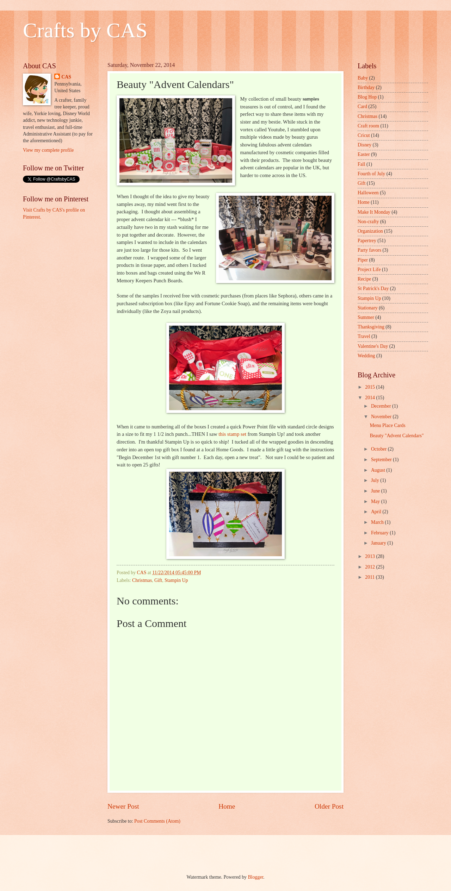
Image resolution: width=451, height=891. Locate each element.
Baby (363, 78)
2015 (370, 387)
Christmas (142, 580)
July (375, 480)
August (378, 470)
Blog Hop (367, 97)
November (382, 416)
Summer (366, 317)
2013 (370, 556)
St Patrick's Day (373, 288)
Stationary (368, 307)
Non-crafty (368, 221)
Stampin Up (176, 580)
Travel (364, 336)
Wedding (366, 355)
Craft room (368, 125)
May (376, 501)
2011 (370, 577)
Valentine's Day (373, 346)
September (382, 459)
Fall (361, 164)
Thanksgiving (371, 327)
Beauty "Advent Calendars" (397, 435)
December (381, 406)
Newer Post (123, 806)
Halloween (368, 192)
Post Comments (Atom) (157, 821)
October (379, 449)
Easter (364, 154)
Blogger (255, 877)
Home (226, 806)
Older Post (329, 806)
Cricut (364, 135)
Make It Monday (374, 212)
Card (362, 106)
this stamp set (232, 434)
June (376, 491)
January (379, 543)
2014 (370, 397)
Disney (364, 145)
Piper (363, 260)
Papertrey (367, 240)
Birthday (366, 87)
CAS (66, 77)
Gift (158, 580)
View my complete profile (48, 150)
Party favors (369, 250)
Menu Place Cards (387, 425)
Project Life (369, 269)
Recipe (364, 279)
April (377, 511)
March (378, 522)
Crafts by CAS (85, 30)
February (380, 532)
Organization (370, 231)
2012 (370, 567)
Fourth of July (371, 173)
